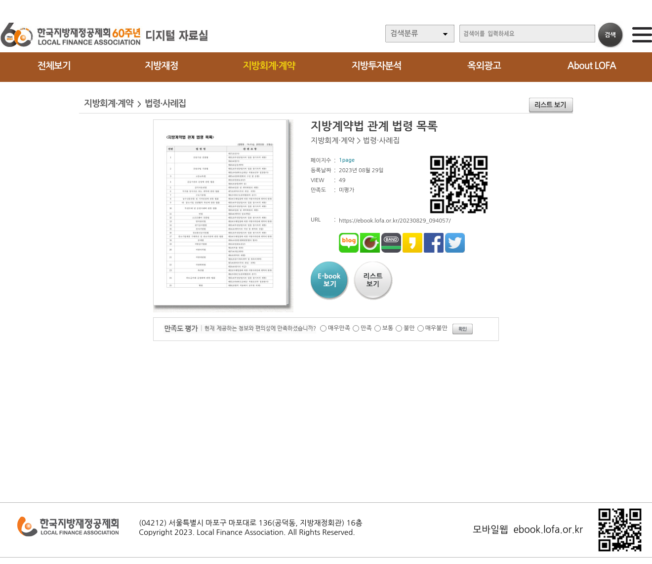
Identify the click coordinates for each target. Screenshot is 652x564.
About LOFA (592, 66)
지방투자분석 (377, 66)
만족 (366, 328)
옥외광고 (483, 66)
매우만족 (339, 328)
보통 (388, 328)
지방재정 (161, 66)
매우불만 (436, 328)
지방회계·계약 (269, 66)
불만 (409, 328)
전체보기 (53, 66)
